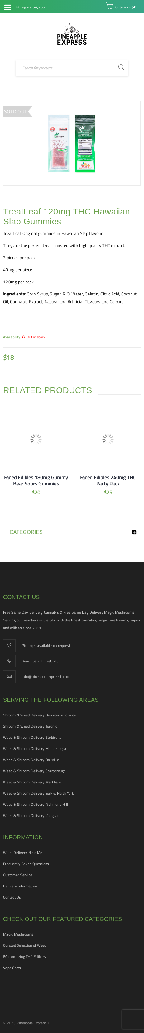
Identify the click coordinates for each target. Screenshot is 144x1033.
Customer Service (17, 875)
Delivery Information (20, 886)
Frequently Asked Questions (26, 864)
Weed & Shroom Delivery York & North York (38, 793)
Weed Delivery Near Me (22, 852)
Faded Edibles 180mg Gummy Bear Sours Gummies (36, 480)
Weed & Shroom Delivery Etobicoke (32, 737)
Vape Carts (12, 968)
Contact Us (12, 897)
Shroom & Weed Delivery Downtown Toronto (39, 715)
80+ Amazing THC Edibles (24, 956)
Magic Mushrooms (18, 934)
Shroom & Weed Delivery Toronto (30, 726)
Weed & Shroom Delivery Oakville (31, 760)
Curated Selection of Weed (24, 945)
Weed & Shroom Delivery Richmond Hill (35, 804)
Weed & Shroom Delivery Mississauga (34, 748)
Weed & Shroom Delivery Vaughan (31, 816)
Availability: (12, 337)
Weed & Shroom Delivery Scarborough (34, 771)
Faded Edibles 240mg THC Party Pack (108, 480)
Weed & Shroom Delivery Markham (32, 782)
